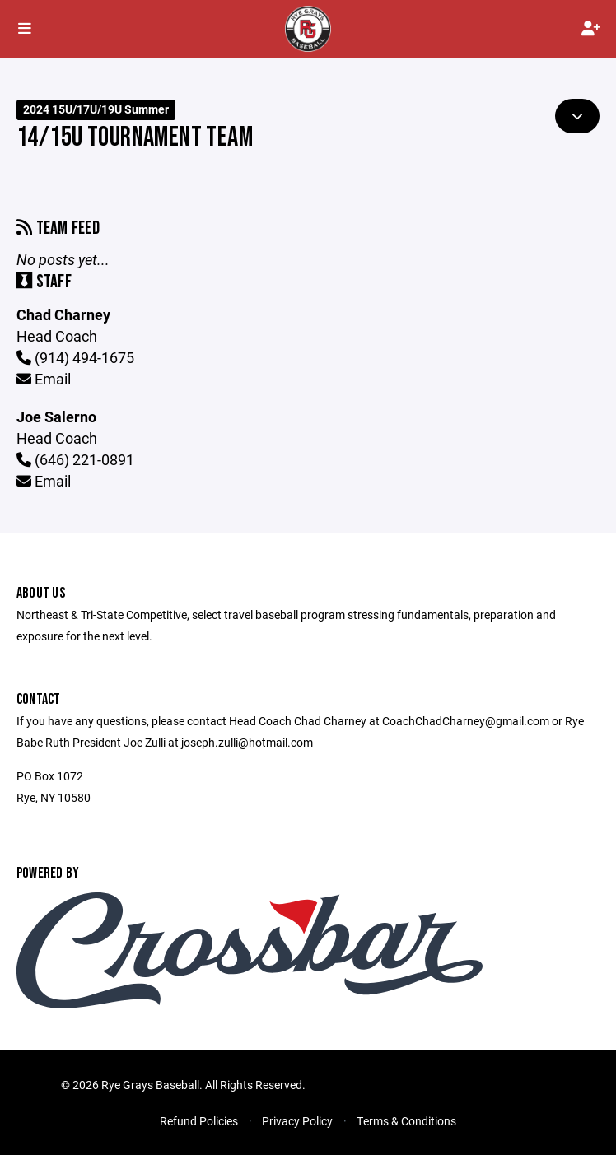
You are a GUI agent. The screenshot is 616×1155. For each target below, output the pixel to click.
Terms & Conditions (406, 1121)
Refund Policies (199, 1121)
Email (43, 379)
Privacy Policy (297, 1121)
